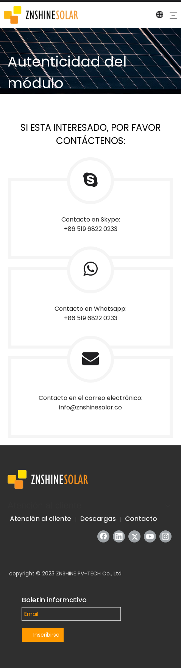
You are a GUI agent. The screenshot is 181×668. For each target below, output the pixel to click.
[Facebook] (103, 536)
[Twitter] (134, 536)
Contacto (141, 518)
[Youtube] (150, 536)
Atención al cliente (40, 518)
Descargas (98, 518)
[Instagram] (165, 536)
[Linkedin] (119, 536)
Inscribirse (46, 635)
